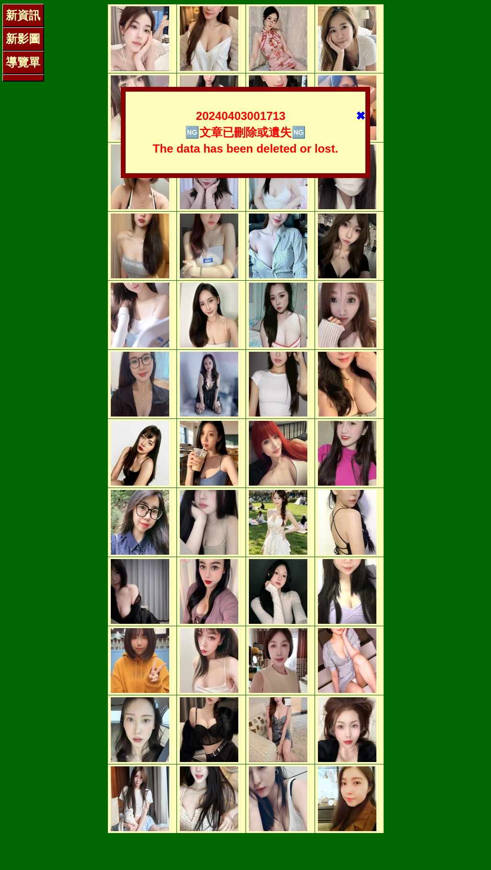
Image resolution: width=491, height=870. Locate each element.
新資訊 (23, 15)
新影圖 (23, 38)
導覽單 (23, 62)
